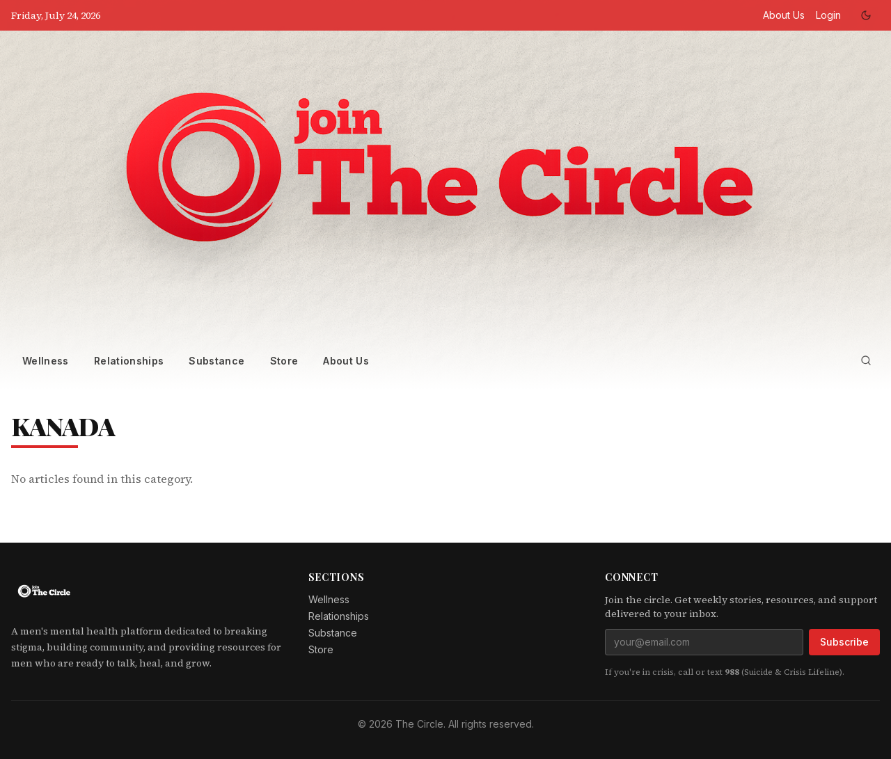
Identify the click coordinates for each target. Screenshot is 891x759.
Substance (216, 361)
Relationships (129, 361)
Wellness (45, 361)
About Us (784, 15)
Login (828, 15)
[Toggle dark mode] (866, 15)
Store (284, 361)
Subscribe (844, 642)
